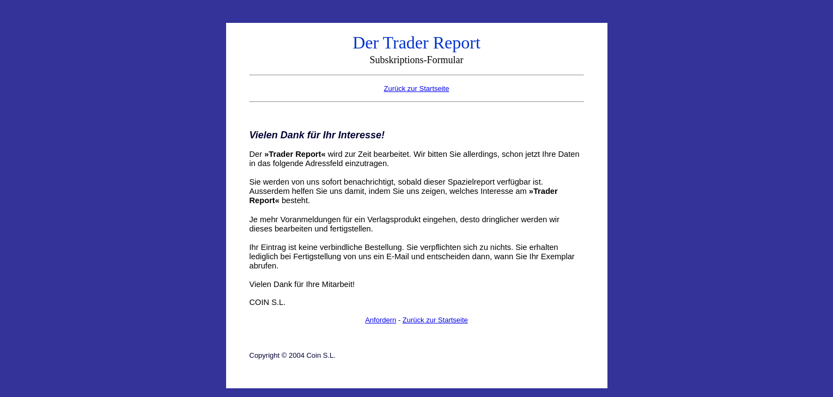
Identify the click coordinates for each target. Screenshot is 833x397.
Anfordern (380, 320)
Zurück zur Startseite (435, 320)
